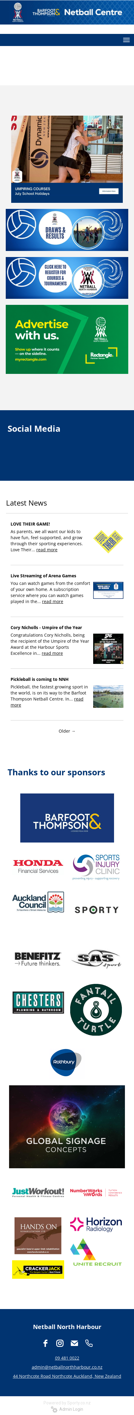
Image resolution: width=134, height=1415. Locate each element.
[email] (74, 1343)
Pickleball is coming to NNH (40, 679)
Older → (67, 731)
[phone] (89, 1343)
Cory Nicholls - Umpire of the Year (46, 627)
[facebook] (45, 1343)
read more (46, 549)
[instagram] (60, 1343)
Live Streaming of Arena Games (43, 576)
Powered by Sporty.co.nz (67, 1402)
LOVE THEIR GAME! (30, 524)
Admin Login (67, 1409)
